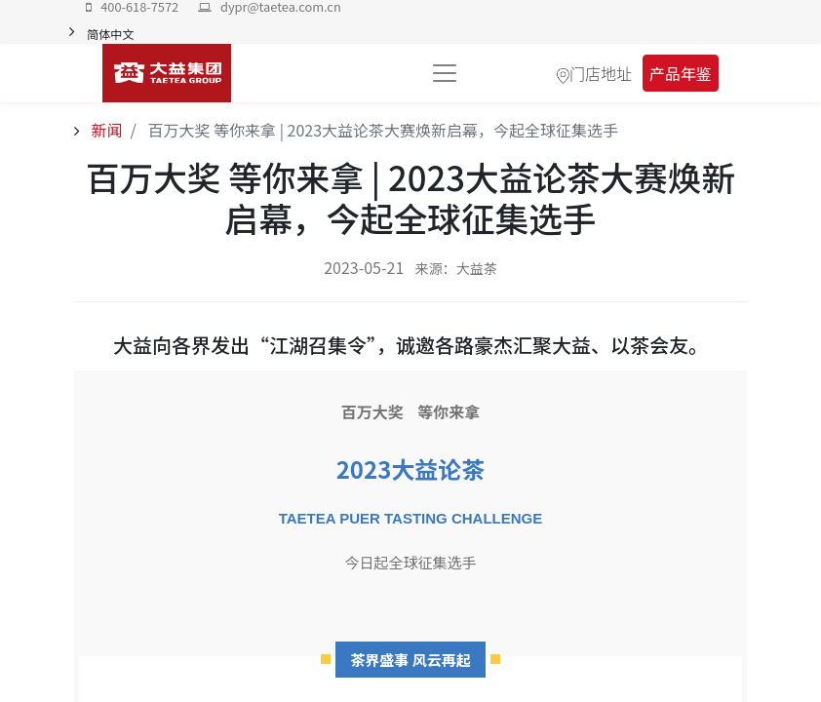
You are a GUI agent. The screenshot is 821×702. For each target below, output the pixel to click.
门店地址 (600, 73)
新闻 (105, 129)
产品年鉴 (680, 73)
